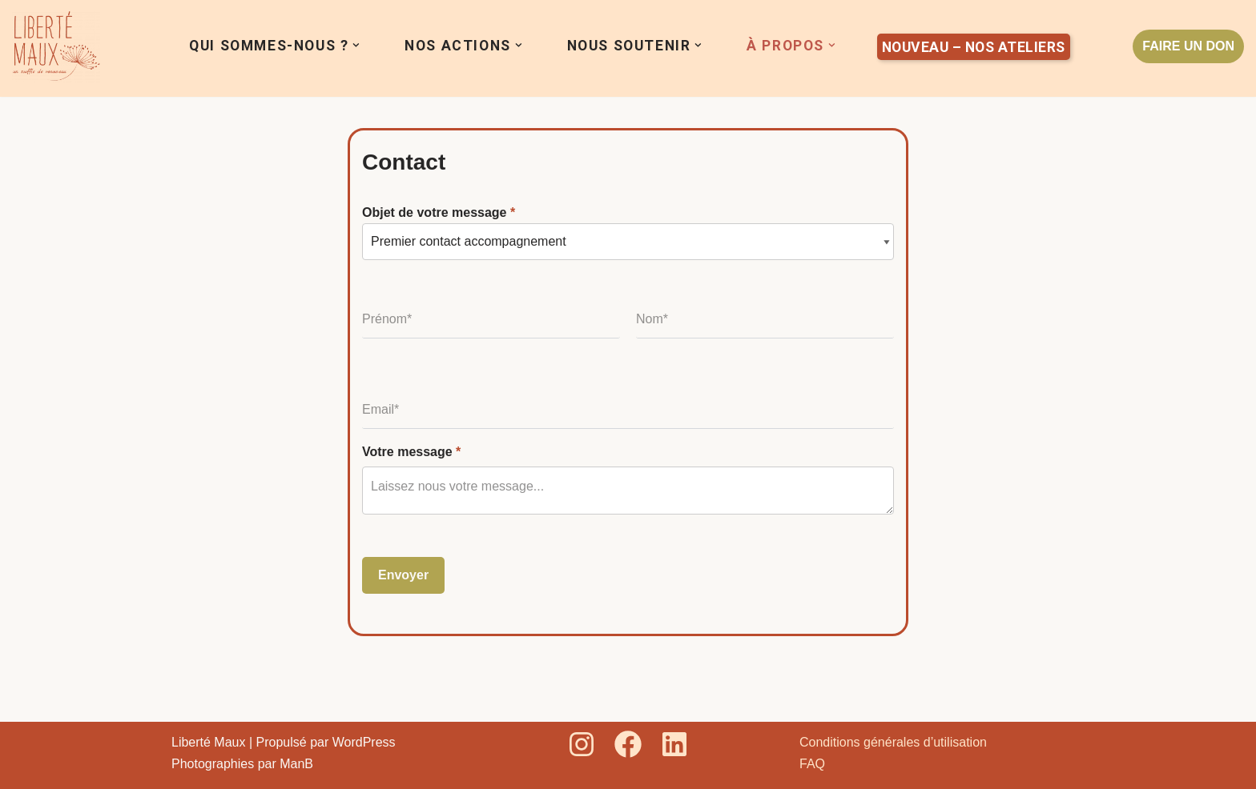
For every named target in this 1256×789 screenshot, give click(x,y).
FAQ (812, 764)
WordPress (364, 742)
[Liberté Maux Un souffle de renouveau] (56, 46)
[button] (356, 45)
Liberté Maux (208, 742)
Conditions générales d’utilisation (893, 742)
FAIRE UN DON (1188, 46)
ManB (296, 764)
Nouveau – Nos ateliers (973, 47)
